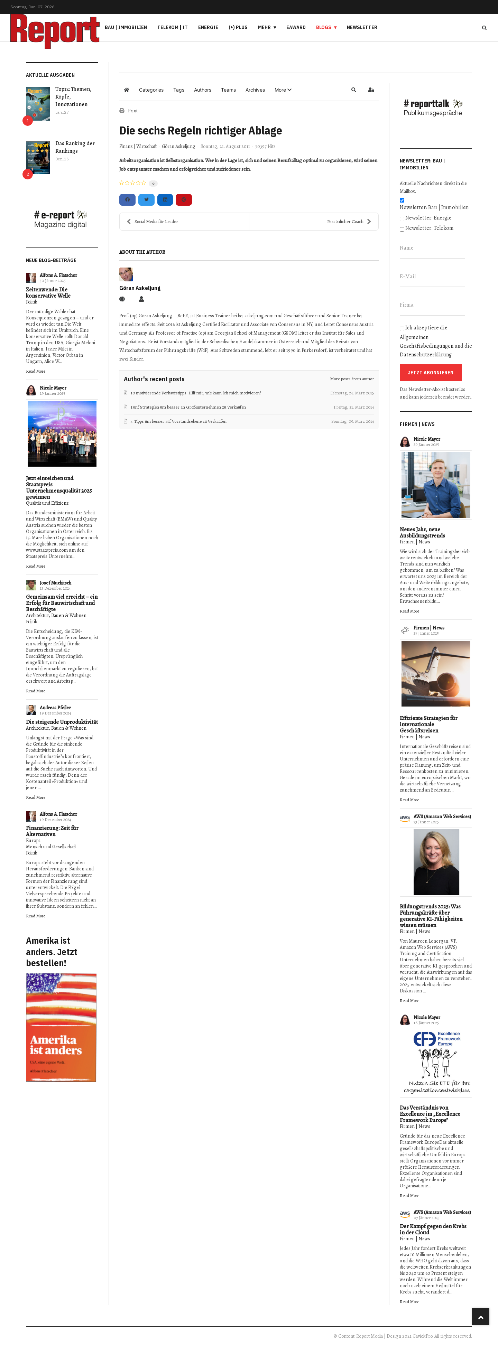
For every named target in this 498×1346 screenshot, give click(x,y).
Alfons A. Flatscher (58, 275)
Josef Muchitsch (55, 583)
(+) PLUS (238, 27)
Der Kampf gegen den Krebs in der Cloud (433, 1229)
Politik (31, 302)
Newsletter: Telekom (429, 228)
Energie (208, 27)
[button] (283, 89)
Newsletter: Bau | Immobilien (434, 207)
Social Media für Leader (152, 221)
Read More (35, 371)
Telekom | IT (172, 27)
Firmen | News (415, 542)
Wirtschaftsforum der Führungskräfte (157, 350)
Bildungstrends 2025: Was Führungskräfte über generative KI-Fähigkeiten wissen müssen (431, 916)
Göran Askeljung (178, 146)
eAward (296, 27)
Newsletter (362, 27)
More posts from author (352, 379)
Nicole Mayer (53, 388)
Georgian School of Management (247, 333)
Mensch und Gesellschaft (51, 846)
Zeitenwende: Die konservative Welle (48, 293)
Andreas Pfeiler (55, 707)
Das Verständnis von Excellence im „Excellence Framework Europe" (430, 1114)
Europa (33, 840)
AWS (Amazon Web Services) (442, 816)
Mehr (264, 27)
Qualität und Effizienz (47, 503)
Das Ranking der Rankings (75, 147)
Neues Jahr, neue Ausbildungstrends (422, 533)
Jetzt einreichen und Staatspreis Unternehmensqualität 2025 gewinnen (59, 488)
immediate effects (137, 324)
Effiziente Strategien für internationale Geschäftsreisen (429, 724)
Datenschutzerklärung (426, 354)
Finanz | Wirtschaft (138, 146)
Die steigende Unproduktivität (62, 722)
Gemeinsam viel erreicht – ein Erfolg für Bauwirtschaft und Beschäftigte (62, 603)
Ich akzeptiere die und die (436, 341)
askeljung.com (259, 315)
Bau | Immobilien (126, 27)
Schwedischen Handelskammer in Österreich (255, 341)
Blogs (323, 27)
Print (133, 111)
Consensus (289, 324)
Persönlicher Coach (349, 221)
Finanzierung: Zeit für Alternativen (52, 831)
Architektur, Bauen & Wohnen (56, 615)
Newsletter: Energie (428, 218)
